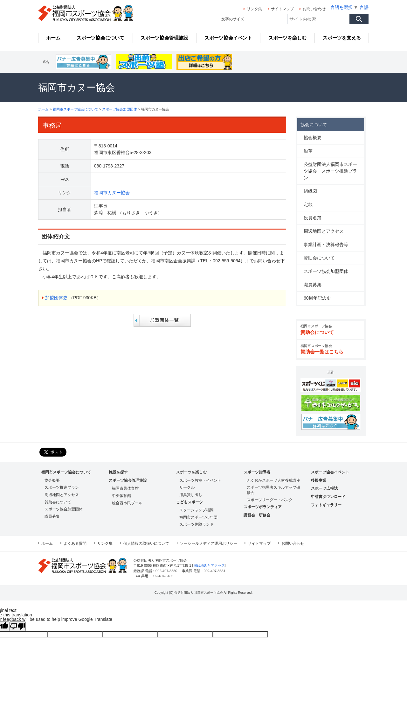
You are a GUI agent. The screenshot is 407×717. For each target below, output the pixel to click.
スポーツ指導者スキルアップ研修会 (273, 490)
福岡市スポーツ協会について (75, 109)
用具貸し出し (190, 495)
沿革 (308, 150)
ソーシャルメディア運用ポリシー (208, 543)
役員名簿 (312, 217)
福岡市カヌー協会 (112, 192)
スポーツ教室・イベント (200, 480)
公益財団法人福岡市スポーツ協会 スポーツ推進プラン (330, 171)
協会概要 (312, 137)
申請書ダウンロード (328, 496)
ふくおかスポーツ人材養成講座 (273, 480)
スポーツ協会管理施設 (128, 480)
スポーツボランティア (263, 507)
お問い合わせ (314, 9)
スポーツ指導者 (257, 472)
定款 (308, 204)
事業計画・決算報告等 (326, 244)
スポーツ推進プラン (62, 487)
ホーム (43, 109)
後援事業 (318, 480)
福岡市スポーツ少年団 (198, 517)
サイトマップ (282, 9)
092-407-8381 (214, 571)
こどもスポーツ (189, 502)
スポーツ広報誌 (324, 488)
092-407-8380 (166, 571)
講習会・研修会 (257, 515)
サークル (187, 487)
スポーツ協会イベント (330, 472)
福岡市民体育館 (125, 488)
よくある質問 (75, 543)
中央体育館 (121, 495)
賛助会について (319, 257)
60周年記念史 (317, 298)
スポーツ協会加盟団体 (119, 109)
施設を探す (118, 472)
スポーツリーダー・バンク (270, 500)
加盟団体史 (56, 297)
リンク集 (254, 9)
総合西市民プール (127, 503)
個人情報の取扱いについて (146, 543)
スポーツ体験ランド (196, 524)
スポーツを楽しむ (191, 472)
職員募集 (312, 284)
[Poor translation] (17, 626)
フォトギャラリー (326, 505)
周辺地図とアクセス (324, 231)
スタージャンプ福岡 (196, 510)
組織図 (310, 191)
